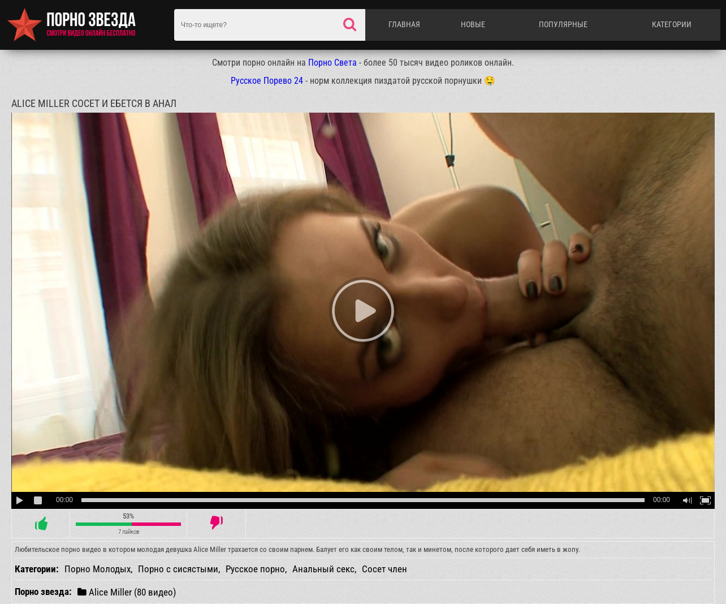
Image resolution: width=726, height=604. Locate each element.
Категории (672, 24)
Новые (473, 24)
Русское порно (255, 569)
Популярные (563, 24)
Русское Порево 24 (267, 80)
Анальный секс (323, 569)
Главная (404, 24)
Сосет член (384, 569)
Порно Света (332, 62)
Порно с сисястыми (178, 569)
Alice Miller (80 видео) (126, 592)
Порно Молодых (97, 569)
